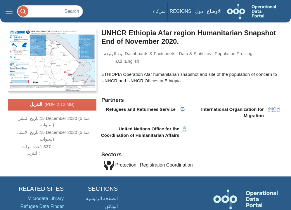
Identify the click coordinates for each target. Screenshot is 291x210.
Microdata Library (45, 198)
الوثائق (111, 206)
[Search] (50, 11)
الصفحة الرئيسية (102, 198)
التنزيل (52, 104)
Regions (180, 11)
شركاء (159, 11)
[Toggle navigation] (9, 11)
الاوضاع (214, 11)
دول (199, 11)
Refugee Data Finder (42, 206)
